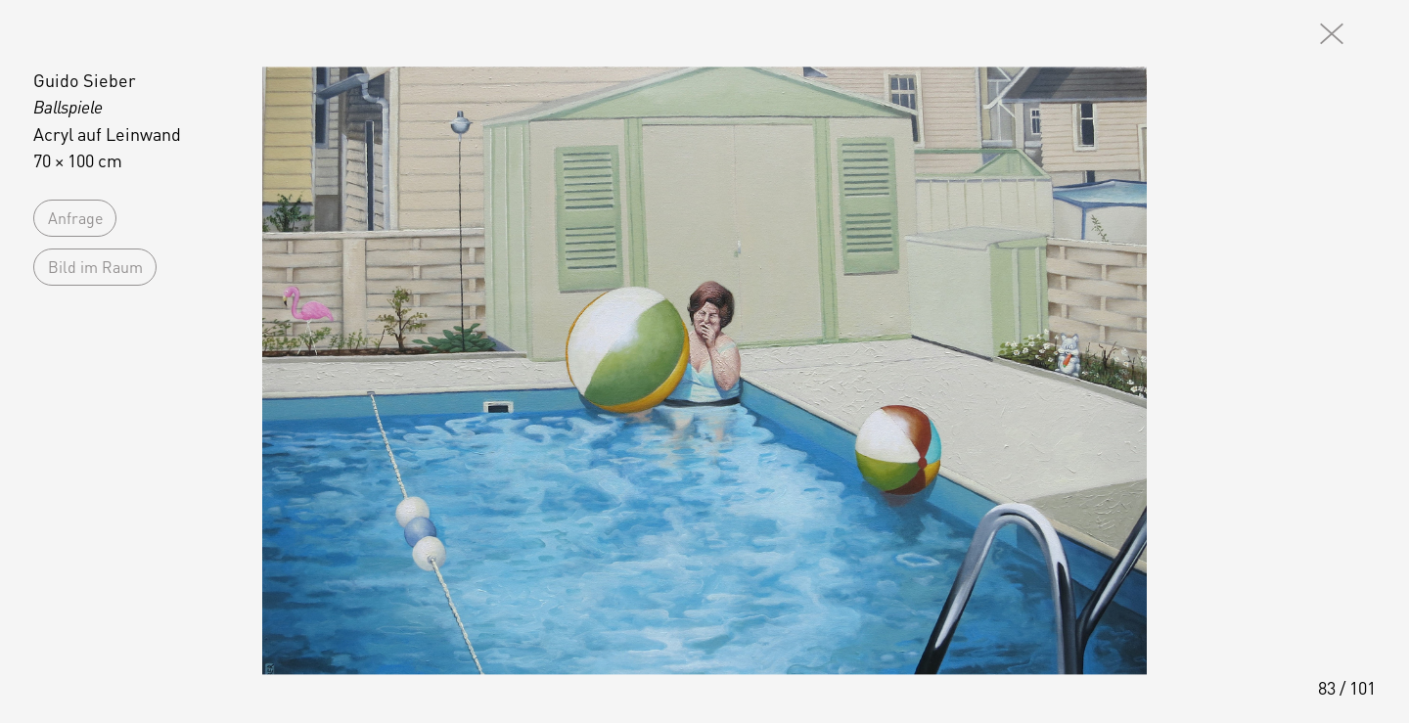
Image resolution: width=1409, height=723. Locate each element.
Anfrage (75, 217)
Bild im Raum (95, 266)
